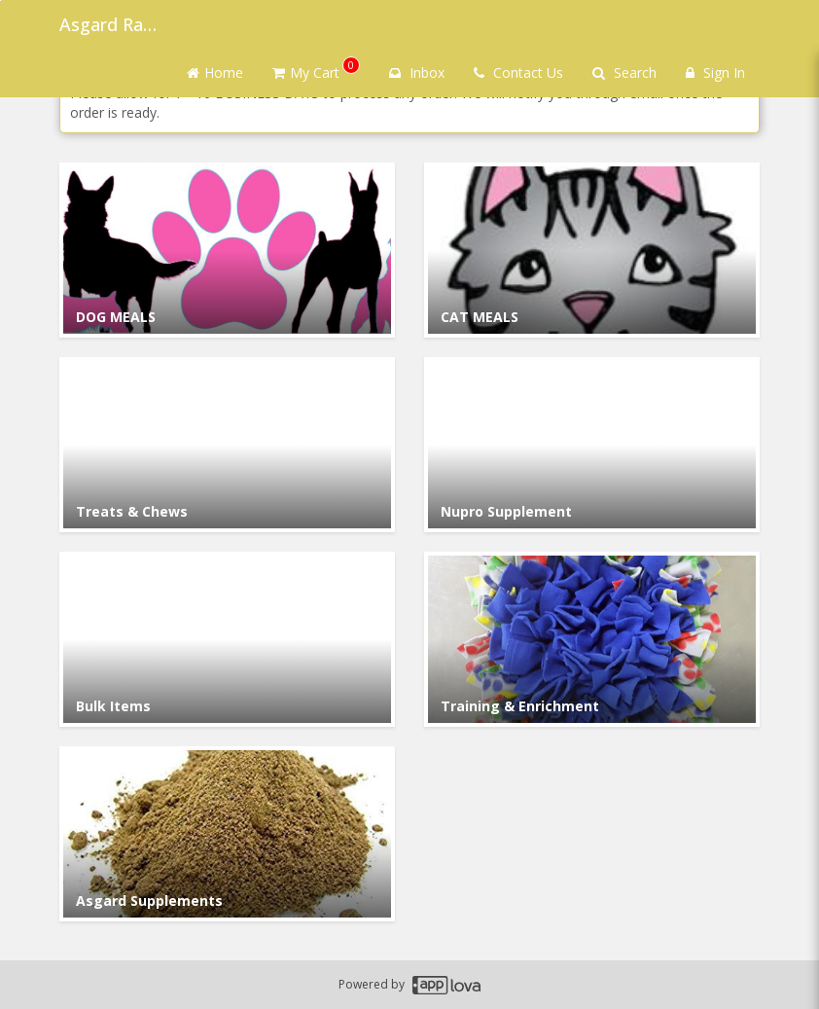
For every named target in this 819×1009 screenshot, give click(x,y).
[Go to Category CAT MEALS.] (592, 250)
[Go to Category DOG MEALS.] (227, 250)
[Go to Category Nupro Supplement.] (592, 444)
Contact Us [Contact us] (518, 72)
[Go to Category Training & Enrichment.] (592, 639)
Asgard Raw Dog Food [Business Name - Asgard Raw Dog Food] (108, 24)
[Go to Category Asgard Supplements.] (227, 833)
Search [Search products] (624, 72)
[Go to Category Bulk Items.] (227, 639)
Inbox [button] (417, 72)
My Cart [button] (316, 69)
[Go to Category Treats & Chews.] (227, 444)
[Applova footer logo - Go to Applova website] (446, 985)
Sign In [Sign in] (715, 72)
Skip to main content (0, 0)
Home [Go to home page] (215, 72)
